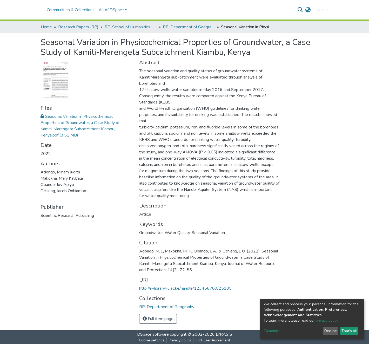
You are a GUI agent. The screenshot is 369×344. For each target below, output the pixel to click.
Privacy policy (180, 340)
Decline (330, 330)
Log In (318, 10)
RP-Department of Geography (189, 27)
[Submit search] (300, 10)
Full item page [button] (158, 319)
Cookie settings (151, 340)
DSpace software (153, 334)
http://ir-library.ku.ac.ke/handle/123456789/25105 (185, 288)
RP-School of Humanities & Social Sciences (131, 27)
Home (46, 27)
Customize (272, 330)
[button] (308, 10)
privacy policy (327, 320)
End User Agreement (213, 340)
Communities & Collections (71, 10)
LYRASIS (224, 334)
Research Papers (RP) (78, 27)
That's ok (349, 330)
